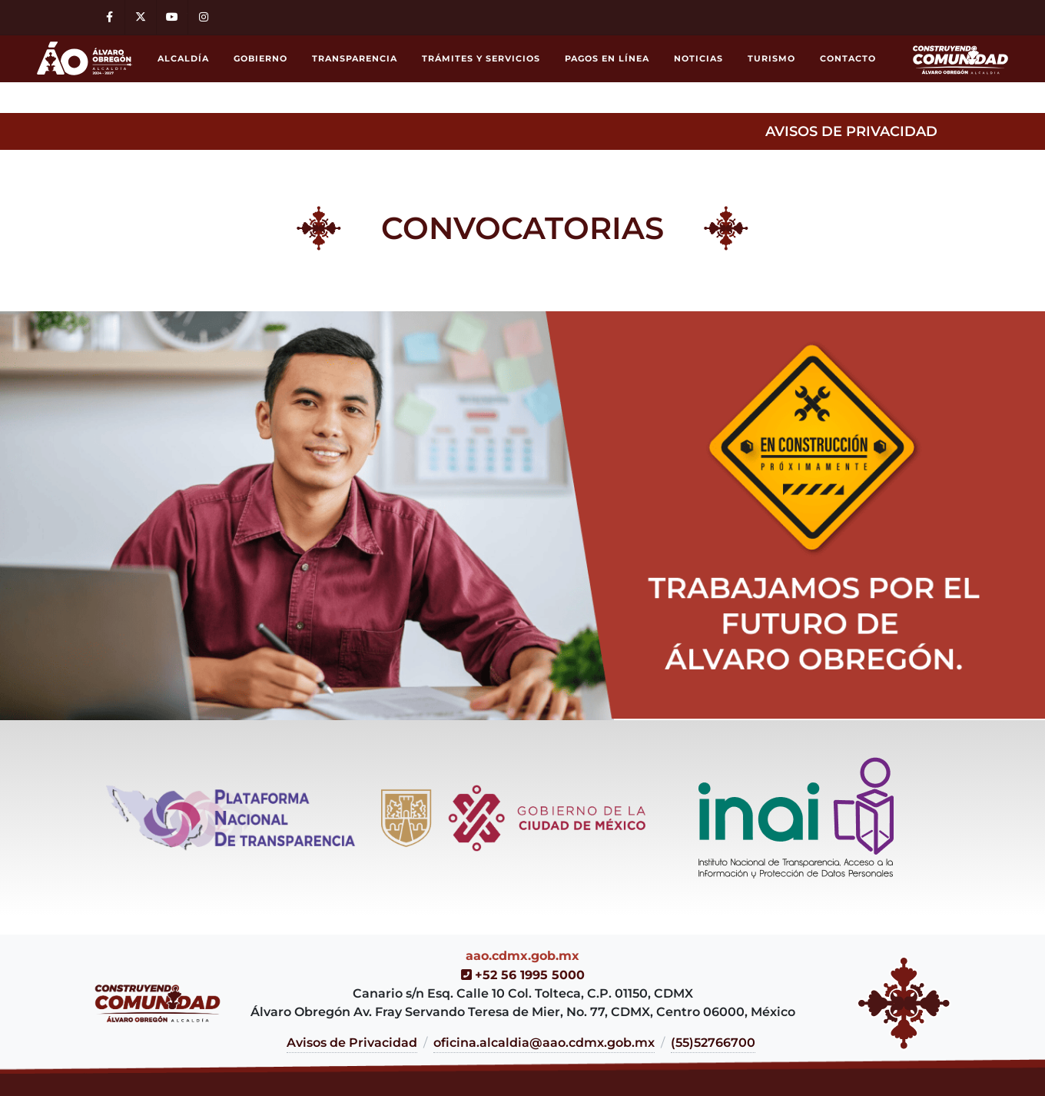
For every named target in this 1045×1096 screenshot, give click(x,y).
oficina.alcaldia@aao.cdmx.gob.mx (544, 1042)
